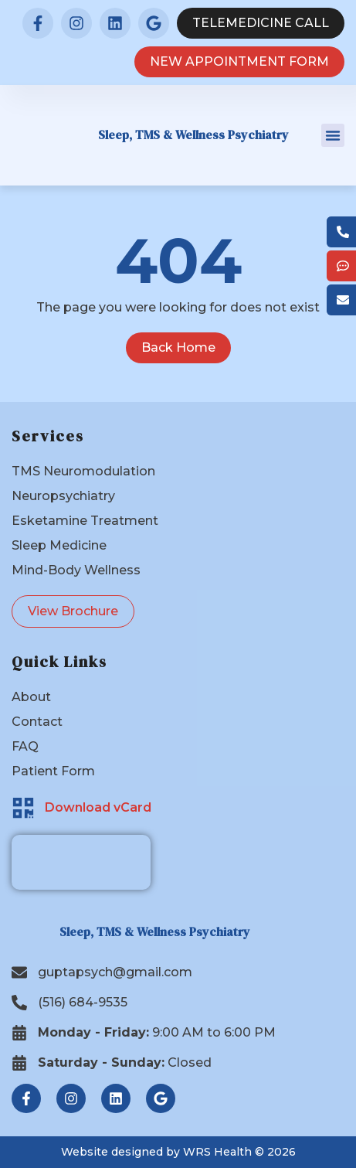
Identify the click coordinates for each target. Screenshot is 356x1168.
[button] (332, 135)
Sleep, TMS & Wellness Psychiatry (193, 134)
